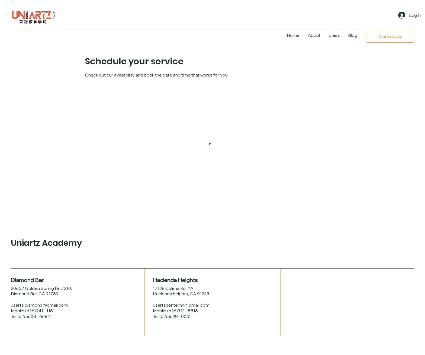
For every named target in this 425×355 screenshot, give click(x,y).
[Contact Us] (390, 36)
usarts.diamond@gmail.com (39, 305)
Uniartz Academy (46, 243)
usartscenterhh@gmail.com (181, 305)
